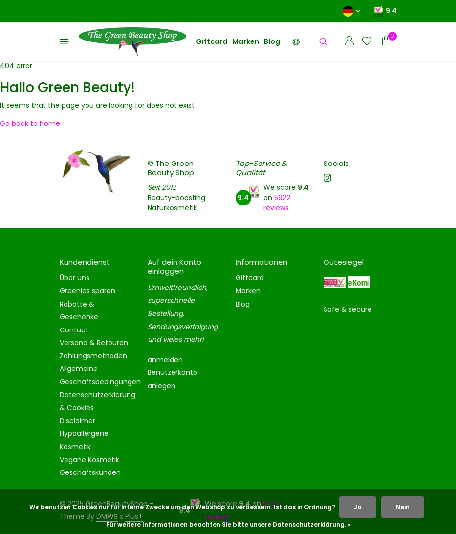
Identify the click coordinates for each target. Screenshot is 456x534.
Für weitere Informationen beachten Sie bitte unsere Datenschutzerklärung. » (228, 524)
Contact (74, 330)
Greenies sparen (87, 291)
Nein (403, 507)
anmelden (165, 360)
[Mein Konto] (349, 42)
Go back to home (30, 123)
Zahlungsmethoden (93, 356)
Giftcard (211, 41)
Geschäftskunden (90, 472)
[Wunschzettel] (367, 41)
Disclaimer (77, 421)
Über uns (74, 278)
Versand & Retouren (94, 343)
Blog (272, 41)
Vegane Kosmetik (89, 460)
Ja (358, 507)
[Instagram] (327, 179)
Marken (245, 41)
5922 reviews (276, 203)
